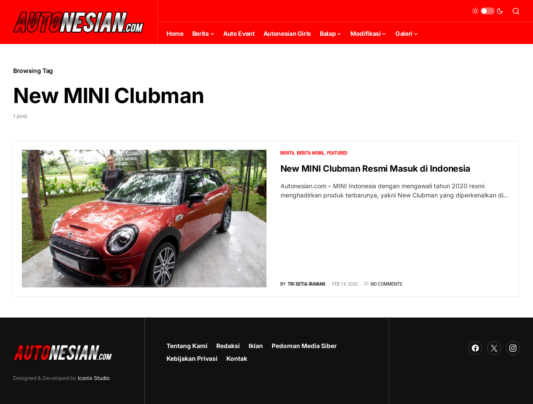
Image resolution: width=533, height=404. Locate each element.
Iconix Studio (94, 378)
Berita (287, 153)
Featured (337, 153)
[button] (487, 11)
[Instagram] (513, 348)
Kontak (236, 358)
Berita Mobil (310, 153)
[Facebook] (475, 348)
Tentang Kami (187, 345)
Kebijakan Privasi (192, 358)
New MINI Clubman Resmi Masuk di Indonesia (375, 168)
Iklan (256, 345)
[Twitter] (494, 348)
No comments (386, 284)
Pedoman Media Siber (304, 345)
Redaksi (228, 345)
